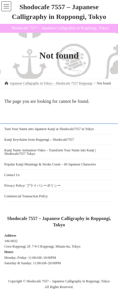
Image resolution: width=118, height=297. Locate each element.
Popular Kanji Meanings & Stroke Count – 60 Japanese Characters (50, 164)
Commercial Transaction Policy (26, 196)
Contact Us (12, 175)
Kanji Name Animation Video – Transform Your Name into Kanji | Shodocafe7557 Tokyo (50, 152)
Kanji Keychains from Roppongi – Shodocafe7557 (39, 140)
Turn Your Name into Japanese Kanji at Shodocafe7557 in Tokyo (49, 129)
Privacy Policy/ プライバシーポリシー (32, 186)
